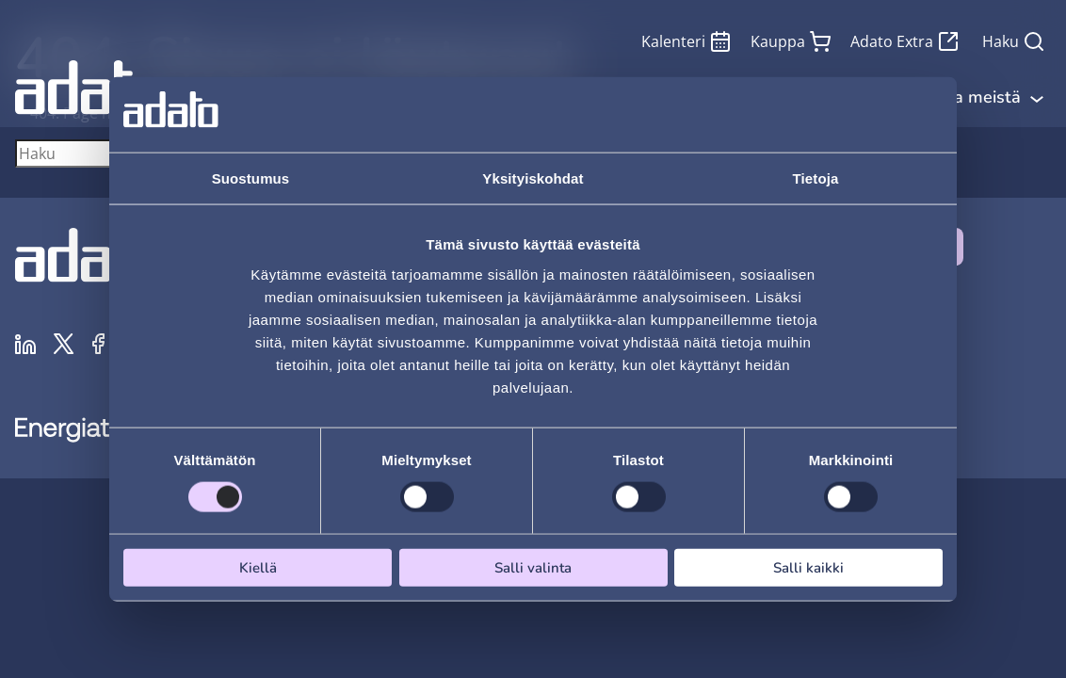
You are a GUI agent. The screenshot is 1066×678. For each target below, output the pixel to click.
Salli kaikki (808, 566)
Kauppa (791, 41)
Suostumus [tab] (251, 178)
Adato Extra (905, 41)
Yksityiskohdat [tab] (532, 178)
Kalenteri (686, 41)
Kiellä (258, 566)
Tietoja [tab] (816, 178)
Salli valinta (533, 566)
